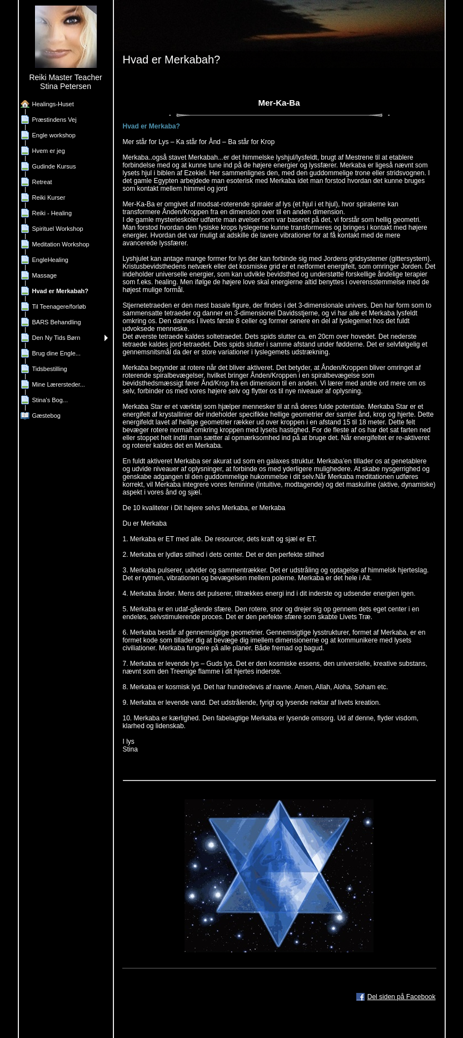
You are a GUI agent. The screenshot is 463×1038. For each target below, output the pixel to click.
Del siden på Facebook (401, 997)
